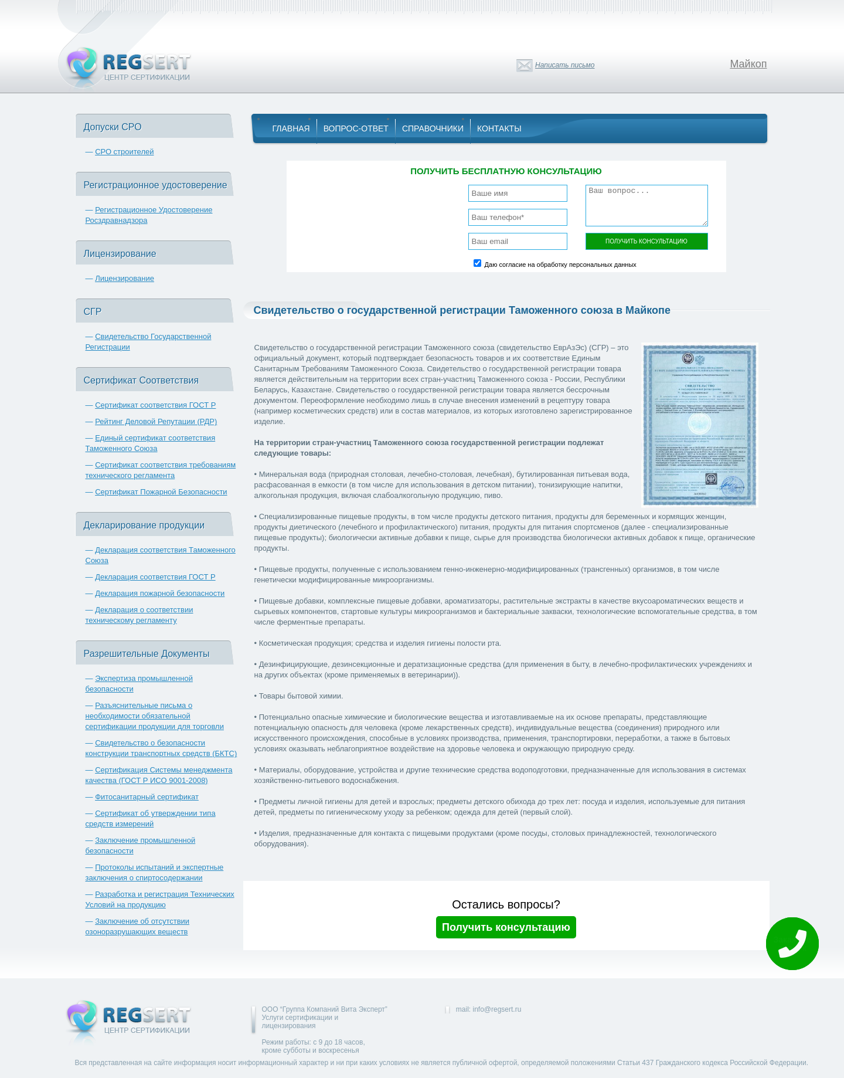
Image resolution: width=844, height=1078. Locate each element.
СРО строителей (124, 151)
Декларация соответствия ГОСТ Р (155, 576)
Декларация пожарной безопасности (159, 593)
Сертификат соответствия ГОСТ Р (155, 405)
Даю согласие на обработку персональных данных (561, 264)
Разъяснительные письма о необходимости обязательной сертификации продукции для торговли (155, 716)
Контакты (499, 128)
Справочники (433, 128)
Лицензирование (124, 278)
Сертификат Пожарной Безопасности (161, 491)
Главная (291, 128)
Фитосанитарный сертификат (147, 796)
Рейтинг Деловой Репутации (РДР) (156, 421)
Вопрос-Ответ (356, 128)
